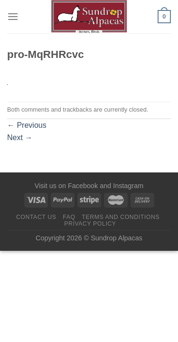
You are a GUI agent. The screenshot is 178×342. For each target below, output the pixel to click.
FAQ (69, 217)
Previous (27, 125)
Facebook (83, 186)
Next (19, 137)
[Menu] (13, 16)
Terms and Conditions (120, 217)
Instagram (128, 186)
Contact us (36, 217)
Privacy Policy (90, 223)
